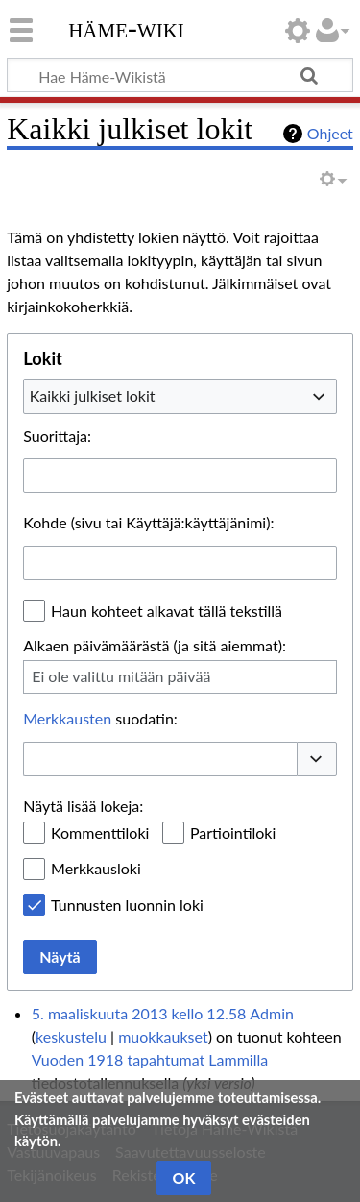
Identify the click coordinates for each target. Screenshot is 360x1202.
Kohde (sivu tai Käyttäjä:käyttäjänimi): (148, 522)
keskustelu (71, 1036)
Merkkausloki (96, 868)
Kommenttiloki (100, 832)
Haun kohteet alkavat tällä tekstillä (166, 610)
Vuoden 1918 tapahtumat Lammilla (150, 1059)
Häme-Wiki (126, 27)
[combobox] (180, 396)
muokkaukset (162, 1036)
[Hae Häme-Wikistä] (180, 75)
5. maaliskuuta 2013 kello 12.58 (139, 1013)
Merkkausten (67, 718)
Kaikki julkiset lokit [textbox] (93, 395)
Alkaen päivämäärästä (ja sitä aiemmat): (154, 645)
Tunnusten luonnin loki (127, 904)
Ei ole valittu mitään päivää (121, 676)
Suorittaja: (57, 436)
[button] (317, 759)
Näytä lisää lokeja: (83, 806)
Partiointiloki (233, 832)
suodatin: (100, 718)
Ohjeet (330, 133)
